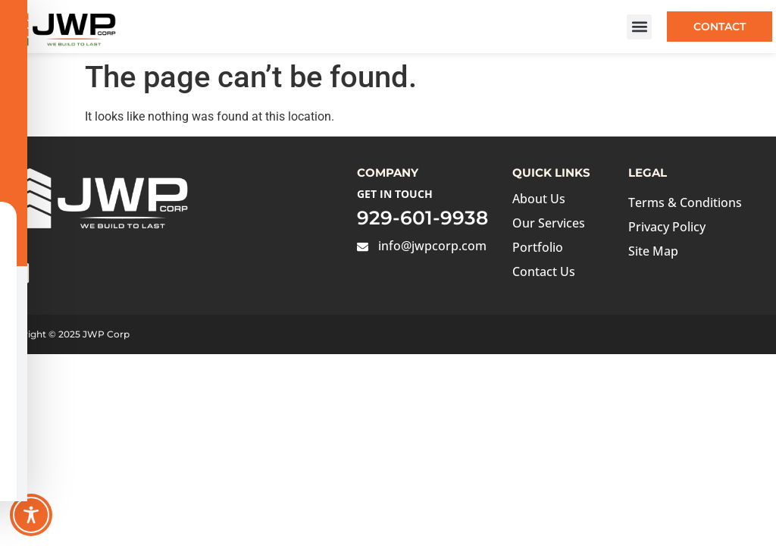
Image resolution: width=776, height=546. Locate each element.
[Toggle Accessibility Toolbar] (31, 515)
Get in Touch (395, 194)
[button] (639, 26)
